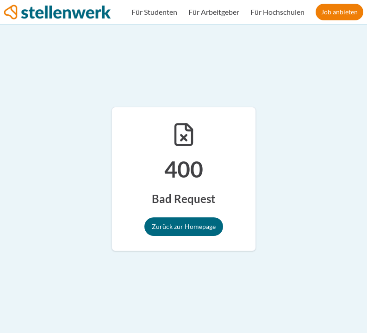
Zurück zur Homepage (184, 226)
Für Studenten (154, 11)
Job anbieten (339, 12)
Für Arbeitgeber (213, 11)
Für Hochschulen (277, 11)
